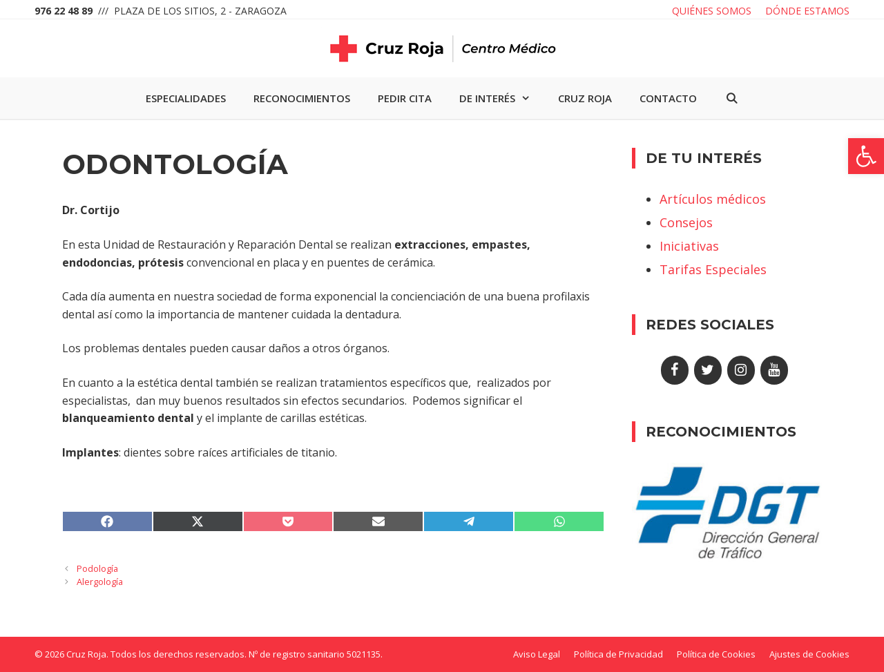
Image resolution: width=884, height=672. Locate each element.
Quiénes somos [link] (711, 10)
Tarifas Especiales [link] (713, 269)
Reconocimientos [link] (301, 98)
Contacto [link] (668, 98)
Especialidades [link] (186, 98)
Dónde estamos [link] (807, 10)
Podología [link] (97, 568)
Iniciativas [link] (689, 246)
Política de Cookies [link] (716, 654)
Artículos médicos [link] (713, 199)
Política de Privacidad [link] (618, 654)
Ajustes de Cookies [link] (809, 654)
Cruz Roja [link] (585, 98)
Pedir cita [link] (405, 98)
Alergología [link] (100, 581)
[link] (866, 156)
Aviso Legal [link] (536, 654)
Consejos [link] (686, 222)
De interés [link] (501, 98)
